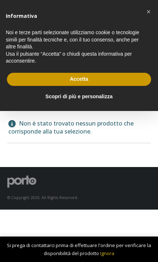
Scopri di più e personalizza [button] (79, 96)
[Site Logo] (21, 181)
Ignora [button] (107, 253)
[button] (148, 11)
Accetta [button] (79, 79)
